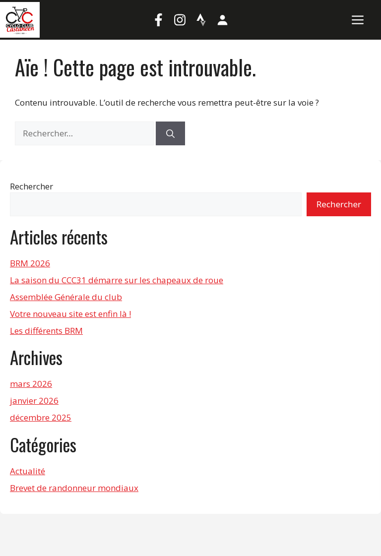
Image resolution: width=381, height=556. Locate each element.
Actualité (27, 471)
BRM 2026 (30, 263)
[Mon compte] (222, 19)
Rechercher (31, 186)
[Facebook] (158, 19)
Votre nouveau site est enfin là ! (70, 313)
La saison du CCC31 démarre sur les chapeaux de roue (116, 280)
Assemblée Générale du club (66, 297)
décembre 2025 (40, 417)
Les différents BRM (46, 330)
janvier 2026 (34, 400)
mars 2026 (31, 383)
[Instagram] (180, 19)
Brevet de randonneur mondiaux (74, 488)
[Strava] (201, 19)
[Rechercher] (170, 133)
